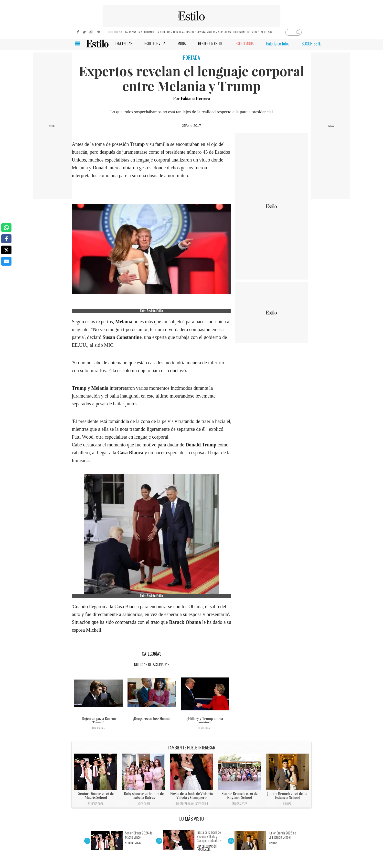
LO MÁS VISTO (191, 818)
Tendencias (98, 728)
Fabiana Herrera (195, 98)
